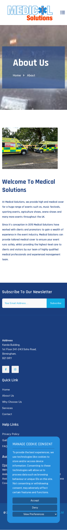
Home (17, 75)
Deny (35, 507)
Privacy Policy (10, 433)
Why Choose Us (12, 401)
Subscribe (55, 303)
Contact (7, 414)
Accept (35, 500)
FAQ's (5, 446)
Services (7, 408)
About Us (8, 395)
